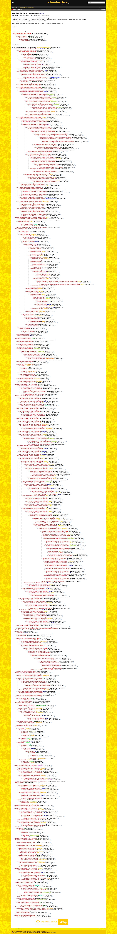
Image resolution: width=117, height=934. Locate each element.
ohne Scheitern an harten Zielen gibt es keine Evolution (27, 48)
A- (12, 2)
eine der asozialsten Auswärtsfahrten (23, 338)
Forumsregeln (53, 932)
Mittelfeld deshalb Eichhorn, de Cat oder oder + (27, 784)
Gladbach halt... (20, 364)
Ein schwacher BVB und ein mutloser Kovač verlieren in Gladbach (29, 906)
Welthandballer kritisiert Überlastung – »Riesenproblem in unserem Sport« (51, 134)
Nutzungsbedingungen (37, 932)
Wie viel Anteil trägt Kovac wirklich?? (23, 702)
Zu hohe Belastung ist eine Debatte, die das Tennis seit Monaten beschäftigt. (50, 133)
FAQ (18, 7)
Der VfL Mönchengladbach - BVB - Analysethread (25, 47)
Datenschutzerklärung (46, 932)
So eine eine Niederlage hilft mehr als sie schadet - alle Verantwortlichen (31, 781)
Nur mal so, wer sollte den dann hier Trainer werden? (52, 531)
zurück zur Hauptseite (18, 9)
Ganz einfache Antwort (22, 230)
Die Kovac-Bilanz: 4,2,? (26, 81)
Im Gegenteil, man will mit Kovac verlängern (26, 674)
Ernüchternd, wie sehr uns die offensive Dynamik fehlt (27, 805)
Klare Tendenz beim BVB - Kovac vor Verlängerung (26, 395)
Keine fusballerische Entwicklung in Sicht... (24, 839)
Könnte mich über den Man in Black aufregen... (25, 915)
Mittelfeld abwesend (19, 782)
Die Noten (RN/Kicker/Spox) (23, 221)
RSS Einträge (15, 932)
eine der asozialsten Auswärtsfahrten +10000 (27, 340)
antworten (15, 27)
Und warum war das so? (53, 551)
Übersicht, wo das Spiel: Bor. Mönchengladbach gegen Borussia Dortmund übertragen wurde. (35, 627)
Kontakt (26, 932)
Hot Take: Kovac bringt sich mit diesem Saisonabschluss (27, 672)
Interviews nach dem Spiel (21, 228)
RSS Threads (22, 932)
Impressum (31, 932)
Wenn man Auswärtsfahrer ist (21, 911)
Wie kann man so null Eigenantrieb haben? (24, 634)
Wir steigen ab (18, 826)
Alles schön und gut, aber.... (25, 846)
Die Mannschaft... (19, 726)
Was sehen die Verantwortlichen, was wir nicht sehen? (29, 402)
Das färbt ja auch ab (21, 635)
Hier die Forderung (37, 267)
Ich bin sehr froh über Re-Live (21, 696)
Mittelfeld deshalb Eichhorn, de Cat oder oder (29, 792)
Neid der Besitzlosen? (22, 36)
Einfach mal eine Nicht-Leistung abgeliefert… (25, 913)
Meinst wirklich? (22, 831)
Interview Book (18, 631)
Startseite (14, 7)
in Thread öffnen (103, 9)
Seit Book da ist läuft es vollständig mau (24, 882)
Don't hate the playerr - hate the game (23, 34)
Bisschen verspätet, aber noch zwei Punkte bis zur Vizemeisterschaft (30, 217)
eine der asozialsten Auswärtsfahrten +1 (33, 355)
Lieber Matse (18, 629)
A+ (14, 2)
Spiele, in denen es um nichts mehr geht (26, 845)
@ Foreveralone (47, 15)
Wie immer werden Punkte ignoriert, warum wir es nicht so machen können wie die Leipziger (57, 281)
